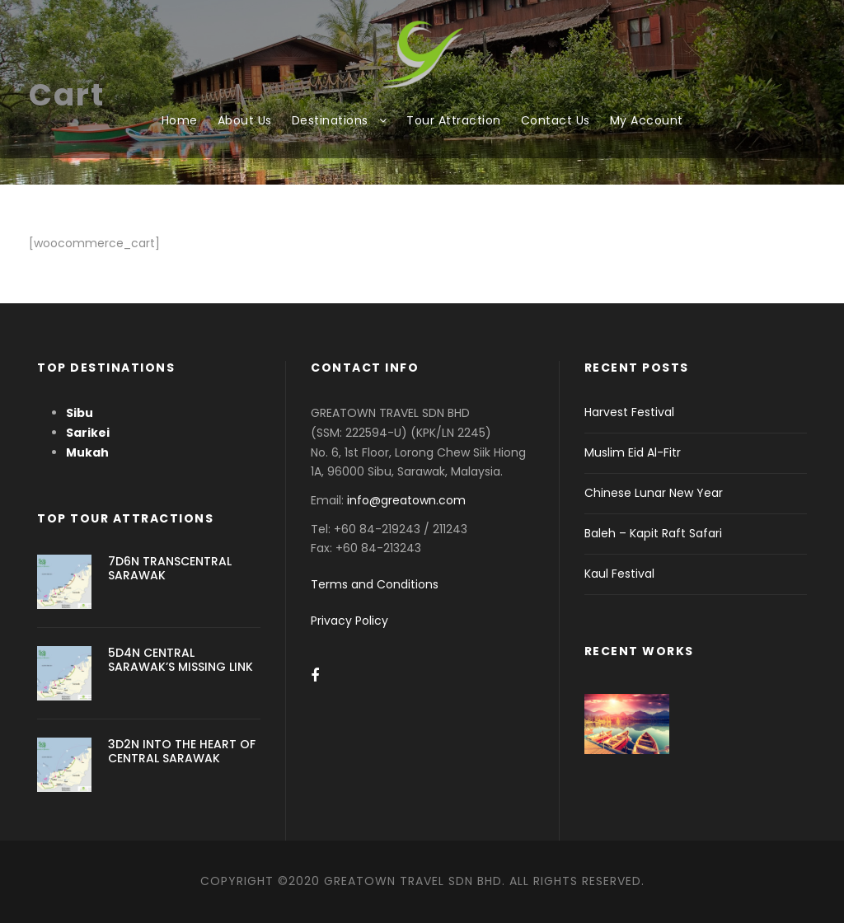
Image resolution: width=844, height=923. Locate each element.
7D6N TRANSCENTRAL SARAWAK (170, 568)
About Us (245, 120)
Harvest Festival (629, 412)
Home (180, 120)
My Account (646, 120)
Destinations (330, 120)
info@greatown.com (408, 500)
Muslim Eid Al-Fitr (632, 452)
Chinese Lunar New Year (653, 493)
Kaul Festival (619, 573)
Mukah (87, 452)
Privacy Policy (349, 620)
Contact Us (555, 120)
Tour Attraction (453, 120)
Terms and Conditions (374, 584)
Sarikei (88, 432)
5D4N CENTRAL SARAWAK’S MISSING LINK (180, 659)
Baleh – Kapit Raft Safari (653, 533)
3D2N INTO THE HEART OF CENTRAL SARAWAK (182, 751)
